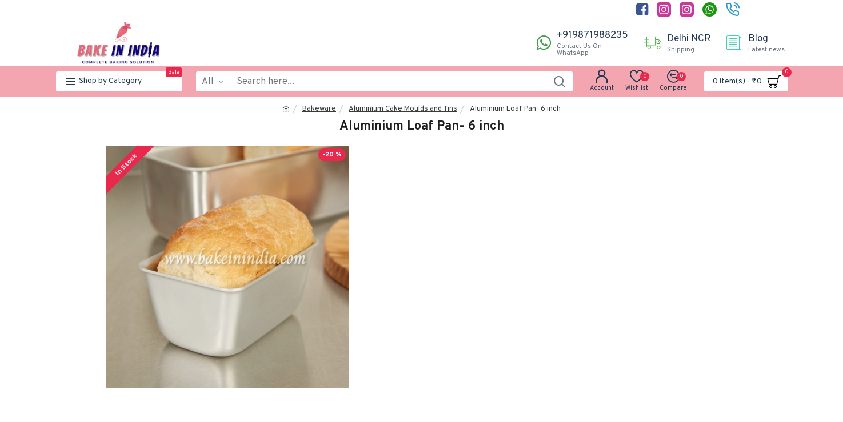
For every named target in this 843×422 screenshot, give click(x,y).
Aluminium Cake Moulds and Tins (403, 109)
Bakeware (319, 109)
